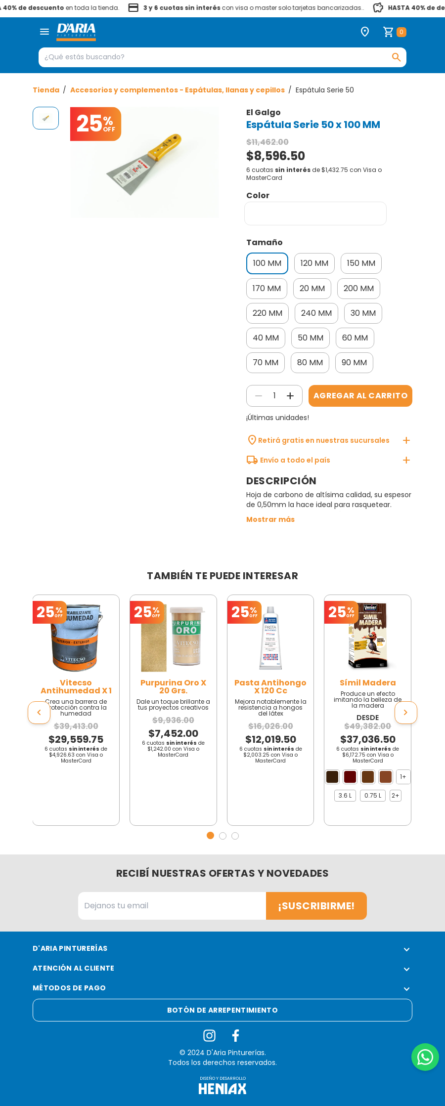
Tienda (47, 90)
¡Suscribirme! (316, 906)
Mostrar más (270, 519)
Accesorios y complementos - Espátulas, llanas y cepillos (178, 90)
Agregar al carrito (360, 395)
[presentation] (39, 712)
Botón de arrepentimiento (222, 1010)
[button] (210, 835)
